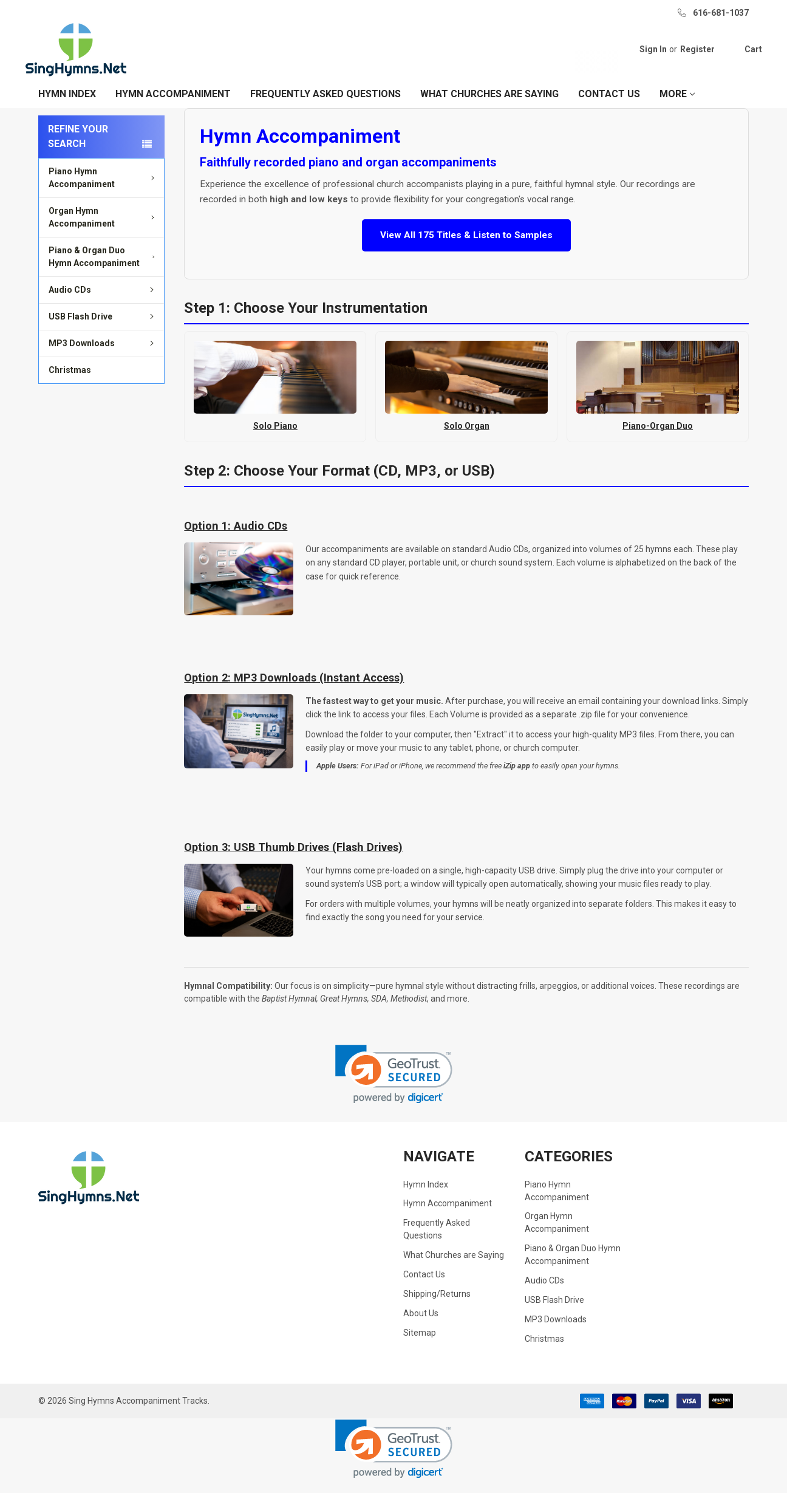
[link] (394, 1087)
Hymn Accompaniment (173, 107)
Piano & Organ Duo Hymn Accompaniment (103, 270)
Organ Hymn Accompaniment (103, 230)
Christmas (70, 383)
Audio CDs (103, 303)
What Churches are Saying (489, 107)
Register (684, 56)
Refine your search (78, 150)
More (677, 107)
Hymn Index (67, 107)
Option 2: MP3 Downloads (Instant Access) (294, 691)
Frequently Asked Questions (325, 107)
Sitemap (419, 1346)
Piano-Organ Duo (657, 439)
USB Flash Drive (103, 330)
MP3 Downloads (103, 356)
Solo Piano (275, 439)
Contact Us (609, 107)
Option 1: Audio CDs (235, 539)
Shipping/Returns (437, 1307)
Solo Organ (466, 439)
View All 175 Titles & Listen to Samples (466, 248)
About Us (420, 1326)
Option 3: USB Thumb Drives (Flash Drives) (293, 860)
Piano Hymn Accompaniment (103, 191)
